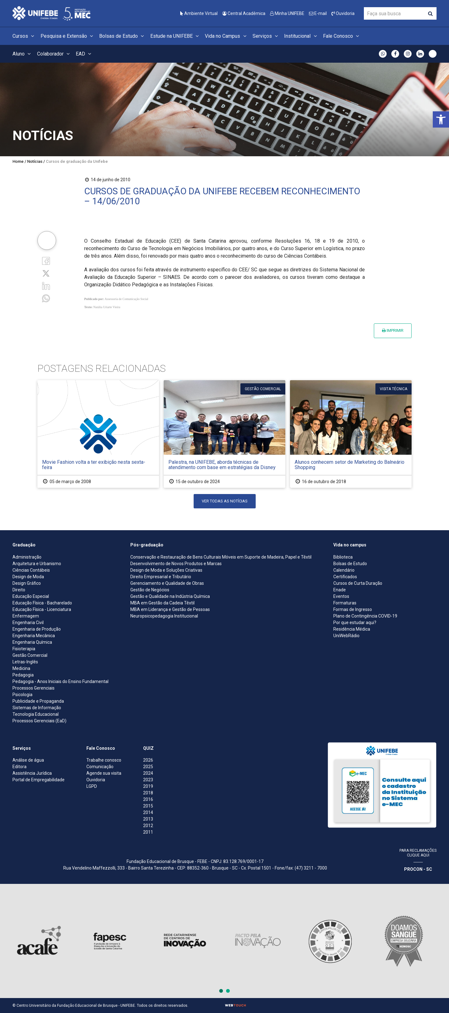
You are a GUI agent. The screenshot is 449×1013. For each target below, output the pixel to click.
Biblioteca (343, 557)
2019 (148, 786)
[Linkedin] (46, 285)
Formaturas (344, 602)
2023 (148, 779)
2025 (148, 766)
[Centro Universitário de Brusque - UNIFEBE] (51, 13)
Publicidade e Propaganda (38, 701)
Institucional (301, 36)
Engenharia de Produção (36, 629)
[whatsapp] (46, 298)
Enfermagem (25, 615)
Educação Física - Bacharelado (42, 602)
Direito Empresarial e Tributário (160, 576)
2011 (148, 832)
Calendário (344, 570)
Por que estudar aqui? (354, 622)
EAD (84, 54)
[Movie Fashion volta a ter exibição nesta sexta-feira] (98, 434)
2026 (148, 760)
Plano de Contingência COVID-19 (365, 615)
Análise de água (28, 760)
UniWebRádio (346, 635)
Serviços (266, 36)
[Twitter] (46, 273)
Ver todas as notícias (225, 501)
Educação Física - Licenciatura (41, 609)
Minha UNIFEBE (287, 13)
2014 (148, 812)
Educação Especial (30, 596)
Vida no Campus (226, 36)
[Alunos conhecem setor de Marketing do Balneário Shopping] (351, 434)
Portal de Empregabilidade (38, 779)
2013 (148, 819)
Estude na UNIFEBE (175, 36)
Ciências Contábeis (31, 570)
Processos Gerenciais (33, 688)
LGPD (91, 786)
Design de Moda (28, 576)
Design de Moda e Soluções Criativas (166, 570)
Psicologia (22, 694)
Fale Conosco (342, 36)
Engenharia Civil (28, 622)
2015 (148, 805)
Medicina (21, 668)
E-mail (318, 13)
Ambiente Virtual (199, 13)
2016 (148, 799)
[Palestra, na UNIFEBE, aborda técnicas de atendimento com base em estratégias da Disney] (224, 434)
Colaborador (54, 54)
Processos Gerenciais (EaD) (39, 720)
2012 (148, 825)
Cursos (24, 36)
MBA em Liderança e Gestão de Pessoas (170, 609)
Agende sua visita (103, 773)
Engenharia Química (32, 642)
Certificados (345, 576)
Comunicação (99, 766)
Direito (18, 589)
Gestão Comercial (29, 655)
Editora (19, 766)
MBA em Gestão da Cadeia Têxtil (162, 602)
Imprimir (392, 330)
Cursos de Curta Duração (357, 583)
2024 (148, 773)
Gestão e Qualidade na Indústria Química (170, 596)
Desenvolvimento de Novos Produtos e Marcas (176, 563)
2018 (148, 792)
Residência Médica (351, 629)
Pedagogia (23, 674)
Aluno (22, 54)
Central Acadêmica (243, 13)
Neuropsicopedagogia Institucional (164, 615)
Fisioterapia (23, 648)
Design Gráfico (26, 583)
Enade (339, 589)
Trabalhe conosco (103, 760)
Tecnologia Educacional (35, 714)
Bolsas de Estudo (122, 36)
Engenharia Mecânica (33, 635)
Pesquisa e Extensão (68, 36)
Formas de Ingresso (352, 609)
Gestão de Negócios (149, 589)
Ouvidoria (343, 13)
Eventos (341, 596)
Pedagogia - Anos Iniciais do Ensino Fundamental (60, 681)
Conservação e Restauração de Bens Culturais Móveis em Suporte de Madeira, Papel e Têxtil (220, 557)
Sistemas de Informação (36, 707)
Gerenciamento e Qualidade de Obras (167, 583)
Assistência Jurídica (32, 773)
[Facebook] (46, 260)
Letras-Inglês (25, 661)
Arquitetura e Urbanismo (36, 563)
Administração (26, 557)
